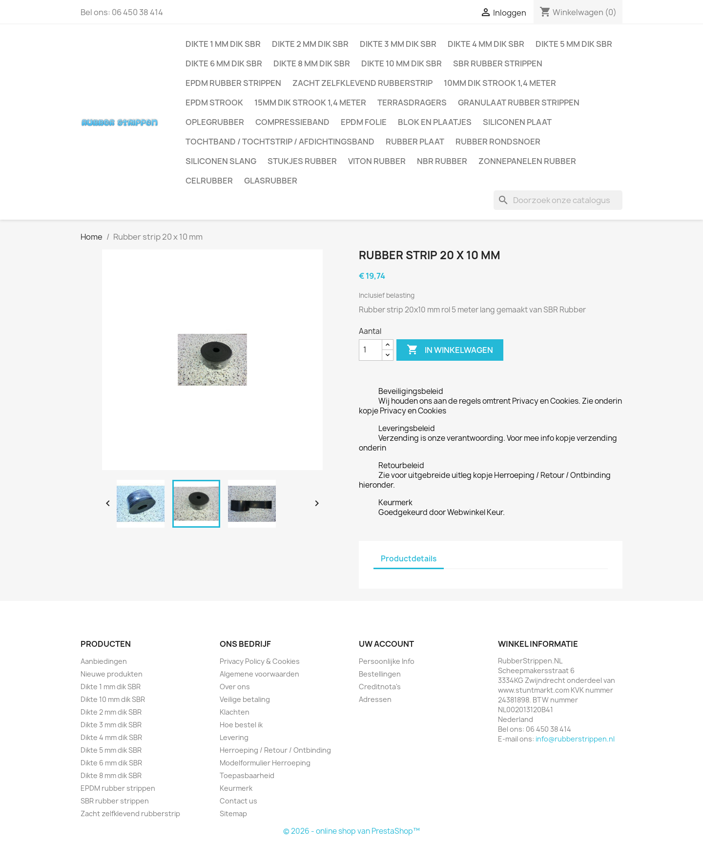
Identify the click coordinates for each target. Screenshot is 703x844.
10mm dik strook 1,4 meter (500, 83)
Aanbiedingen (104, 661)
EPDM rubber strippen (233, 83)
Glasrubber (270, 180)
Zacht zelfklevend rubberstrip (362, 83)
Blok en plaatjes (435, 122)
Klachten (234, 712)
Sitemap (233, 813)
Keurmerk (236, 788)
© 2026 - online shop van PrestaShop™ (351, 831)
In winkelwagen (450, 350)
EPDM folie (364, 122)
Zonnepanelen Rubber (527, 161)
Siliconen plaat (517, 122)
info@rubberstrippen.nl (575, 738)
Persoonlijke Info (386, 661)
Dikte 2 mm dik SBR (310, 44)
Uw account (386, 643)
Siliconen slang (221, 161)
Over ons (235, 686)
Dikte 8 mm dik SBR (311, 63)
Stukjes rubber (302, 161)
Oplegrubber (215, 122)
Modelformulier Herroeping (265, 762)
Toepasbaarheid (247, 775)
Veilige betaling (245, 699)
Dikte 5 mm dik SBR (574, 44)
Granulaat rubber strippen (518, 102)
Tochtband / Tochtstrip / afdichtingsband (280, 141)
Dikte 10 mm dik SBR (401, 63)
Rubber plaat (415, 141)
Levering (234, 737)
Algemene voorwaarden (259, 674)
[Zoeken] (558, 200)
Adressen (375, 699)
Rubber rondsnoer (497, 141)
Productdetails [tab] (408, 559)
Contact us (238, 800)
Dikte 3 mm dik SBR (398, 44)
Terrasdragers (412, 102)
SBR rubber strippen (497, 63)
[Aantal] (370, 350)
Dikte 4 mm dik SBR (486, 44)
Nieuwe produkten (112, 674)
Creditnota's (380, 686)
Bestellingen (380, 674)
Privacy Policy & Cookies (260, 661)
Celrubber (209, 180)
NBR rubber (442, 161)
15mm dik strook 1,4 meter (310, 102)
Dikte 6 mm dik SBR (224, 63)
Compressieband (292, 122)
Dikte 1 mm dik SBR (223, 44)
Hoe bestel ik (241, 724)
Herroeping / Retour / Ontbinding (275, 750)
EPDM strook (214, 102)
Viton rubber (377, 161)
